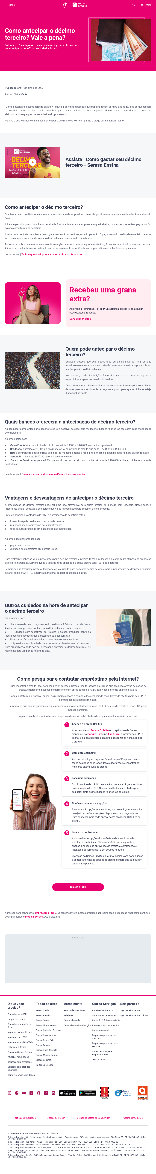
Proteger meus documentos (105, 1025)
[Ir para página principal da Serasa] (66, 5)
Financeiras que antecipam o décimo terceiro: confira (53, 474)
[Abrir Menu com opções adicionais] (10, 5)
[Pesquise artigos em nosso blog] (134, 5)
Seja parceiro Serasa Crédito (134, 1015)
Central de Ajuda (72, 1020)
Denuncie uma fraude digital (77, 1025)
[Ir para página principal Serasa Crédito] (80, 5)
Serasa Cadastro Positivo (48, 1030)
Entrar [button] (146, 4)
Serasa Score (42, 1020)
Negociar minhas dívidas (20, 1032)
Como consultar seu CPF (104, 1015)
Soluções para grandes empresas (19, 1068)
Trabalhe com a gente (132, 1118)
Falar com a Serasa (17, 1047)
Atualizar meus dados (18, 1057)
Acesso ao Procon (56, 1118)
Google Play (94, 734)
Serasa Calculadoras (46, 1035)
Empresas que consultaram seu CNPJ (105, 1045)
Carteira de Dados (44, 1065)
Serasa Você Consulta (46, 1050)
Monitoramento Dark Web (20, 1042)
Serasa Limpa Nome (46, 1025)
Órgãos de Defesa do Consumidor (93, 1118)
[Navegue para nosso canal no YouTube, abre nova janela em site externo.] (24, 1093)
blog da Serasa (34, 916)
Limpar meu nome (16, 1019)
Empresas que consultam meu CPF (104, 1037)
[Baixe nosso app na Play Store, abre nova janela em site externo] (87, 1095)
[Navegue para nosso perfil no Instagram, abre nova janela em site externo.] (9, 1093)
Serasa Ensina (43, 1045)
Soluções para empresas (20, 1062)
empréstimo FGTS (45, 912)
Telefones (68, 1015)
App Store (113, 734)
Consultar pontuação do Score (19, 1025)
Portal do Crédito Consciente (106, 1020)
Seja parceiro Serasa (130, 1010)
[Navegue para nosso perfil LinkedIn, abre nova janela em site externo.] (46, 1093)
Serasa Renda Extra (45, 1040)
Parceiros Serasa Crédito (20, 1052)
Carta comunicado (101, 1030)
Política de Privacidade (25, 1118)
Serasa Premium (44, 1015)
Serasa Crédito (99, 730)
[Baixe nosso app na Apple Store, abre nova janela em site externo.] (67, 1095)
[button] (32, 162)
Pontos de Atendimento (75, 1010)
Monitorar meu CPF (17, 1037)
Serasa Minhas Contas (47, 1055)
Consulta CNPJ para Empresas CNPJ (102, 1053)
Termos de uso (99, 1059)
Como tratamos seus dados (21, 1075)
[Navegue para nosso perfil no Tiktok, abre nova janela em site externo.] (16, 1093)
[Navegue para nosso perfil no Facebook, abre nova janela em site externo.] (38, 1093)
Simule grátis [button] (78, 886)
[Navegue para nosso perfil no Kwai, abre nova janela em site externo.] (53, 1093)
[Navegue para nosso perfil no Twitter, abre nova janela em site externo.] (31, 1093)
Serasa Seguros (43, 1060)
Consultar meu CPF (17, 1014)
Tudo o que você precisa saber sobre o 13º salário (51, 254)
